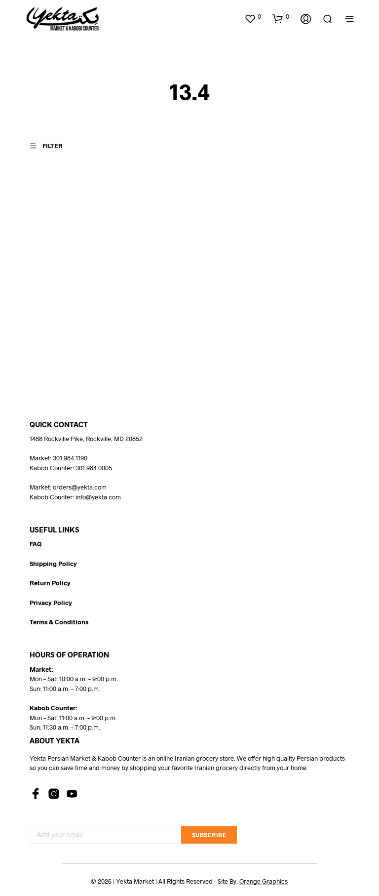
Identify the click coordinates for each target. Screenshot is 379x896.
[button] (252, 17)
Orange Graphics (263, 881)
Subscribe (209, 834)
